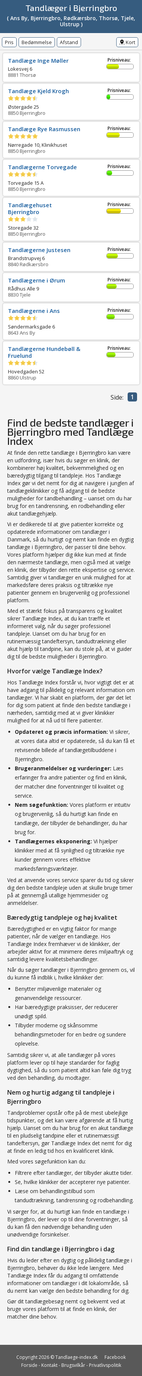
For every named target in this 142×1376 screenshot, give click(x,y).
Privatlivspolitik (105, 1365)
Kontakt (49, 1365)
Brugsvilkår (73, 1365)
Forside (29, 1365)
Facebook (115, 1357)
